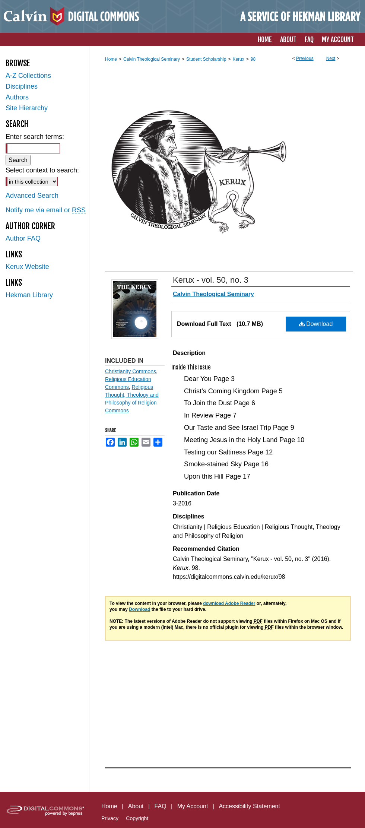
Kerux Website (27, 266)
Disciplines (22, 86)
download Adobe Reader (229, 603)
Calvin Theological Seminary (151, 59)
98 (253, 59)
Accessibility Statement (249, 806)
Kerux (238, 59)
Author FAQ (23, 238)
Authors (17, 97)
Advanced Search (32, 195)
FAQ (160, 806)
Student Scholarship (206, 59)
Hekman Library (29, 295)
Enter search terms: (35, 136)
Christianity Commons (130, 371)
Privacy (109, 818)
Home (111, 59)
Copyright (137, 818)
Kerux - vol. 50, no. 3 (210, 280)
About (136, 806)
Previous (305, 58)
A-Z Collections (28, 75)
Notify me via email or (46, 210)
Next (331, 58)
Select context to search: (42, 170)
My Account (192, 806)
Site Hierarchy (27, 108)
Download (316, 324)
